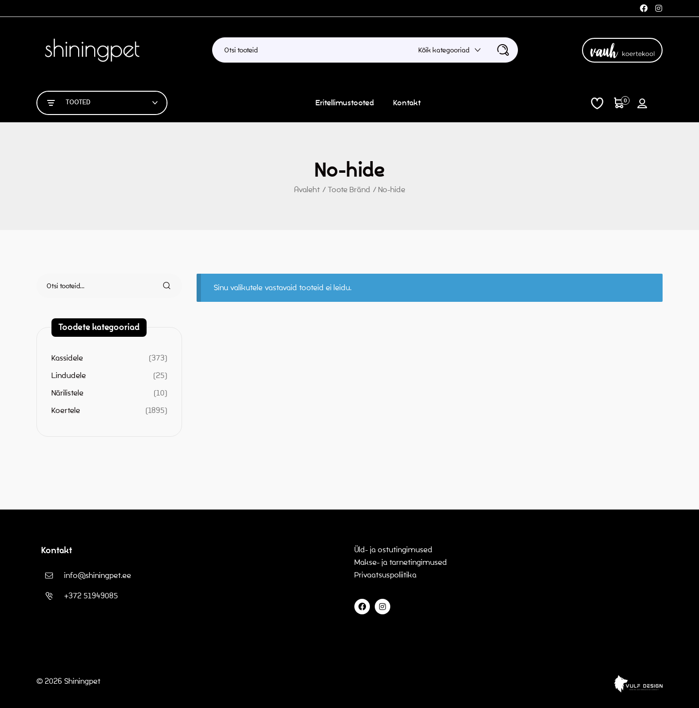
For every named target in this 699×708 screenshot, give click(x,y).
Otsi (161, 286)
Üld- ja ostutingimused (393, 549)
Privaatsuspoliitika (386, 575)
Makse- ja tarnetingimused (400, 562)
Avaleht (307, 189)
